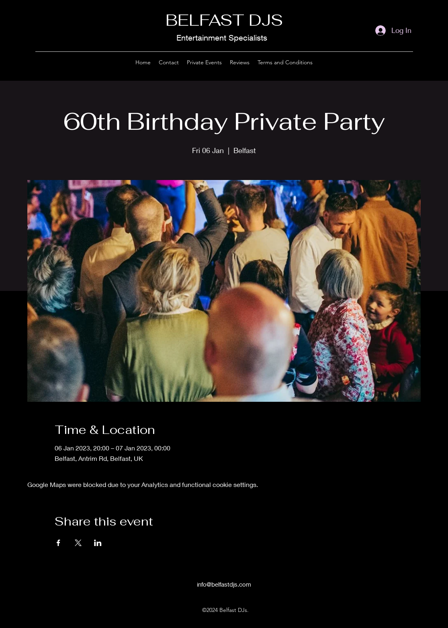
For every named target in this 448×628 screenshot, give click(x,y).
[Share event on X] (78, 543)
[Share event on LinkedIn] (98, 543)
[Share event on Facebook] (58, 543)
